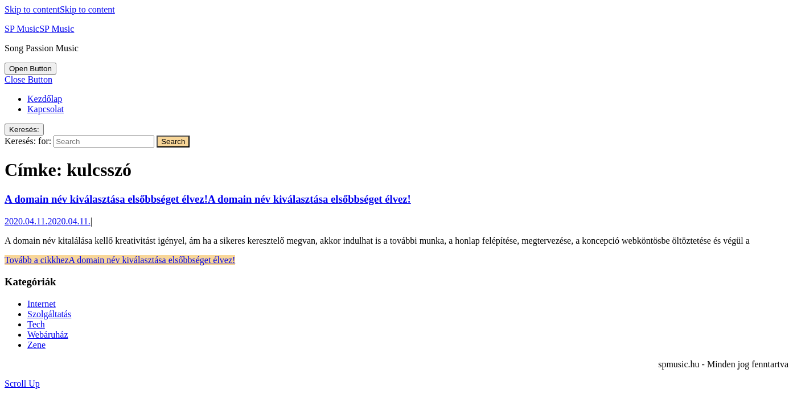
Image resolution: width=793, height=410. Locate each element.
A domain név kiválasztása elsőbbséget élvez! (208, 199)
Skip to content (60, 9)
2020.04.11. (48, 221)
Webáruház (47, 334)
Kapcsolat (45, 109)
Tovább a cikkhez (120, 260)
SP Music (39, 29)
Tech (36, 324)
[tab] (30, 69)
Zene (36, 345)
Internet (41, 304)
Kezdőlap (44, 99)
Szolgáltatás (49, 314)
